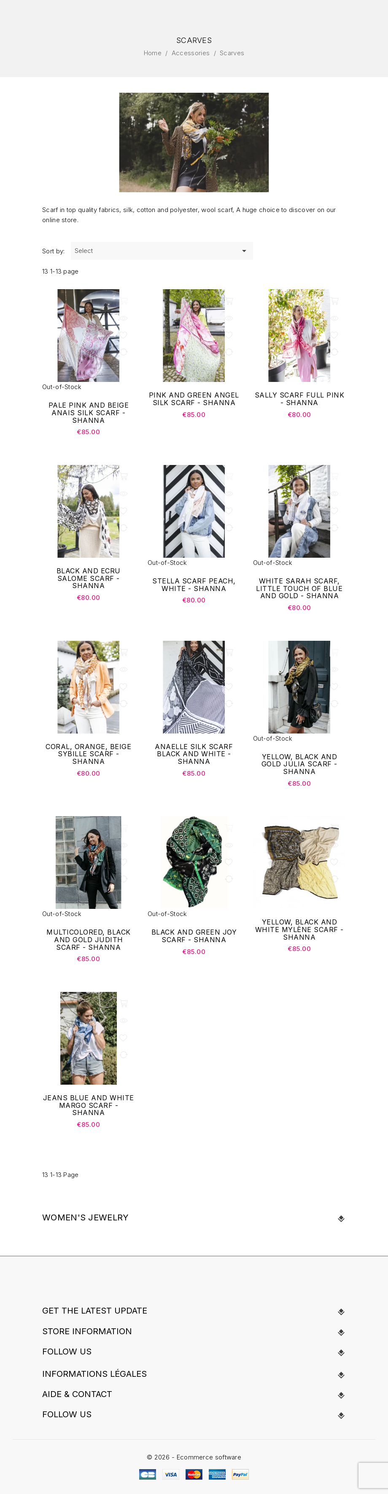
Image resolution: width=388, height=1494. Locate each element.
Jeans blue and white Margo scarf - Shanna (88, 1105)
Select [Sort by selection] (162, 251)
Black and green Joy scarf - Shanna (194, 936)
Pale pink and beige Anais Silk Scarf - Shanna (88, 413)
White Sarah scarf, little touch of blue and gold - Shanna (299, 589)
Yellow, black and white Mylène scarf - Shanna (299, 930)
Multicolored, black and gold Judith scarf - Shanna (88, 940)
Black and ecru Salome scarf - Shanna (89, 578)
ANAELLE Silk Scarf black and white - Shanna (194, 754)
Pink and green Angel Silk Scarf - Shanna (194, 399)
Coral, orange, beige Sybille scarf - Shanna (88, 754)
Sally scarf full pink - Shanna (300, 399)
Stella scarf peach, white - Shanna (194, 585)
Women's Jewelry (85, 1217)
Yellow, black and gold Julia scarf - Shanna (299, 764)
